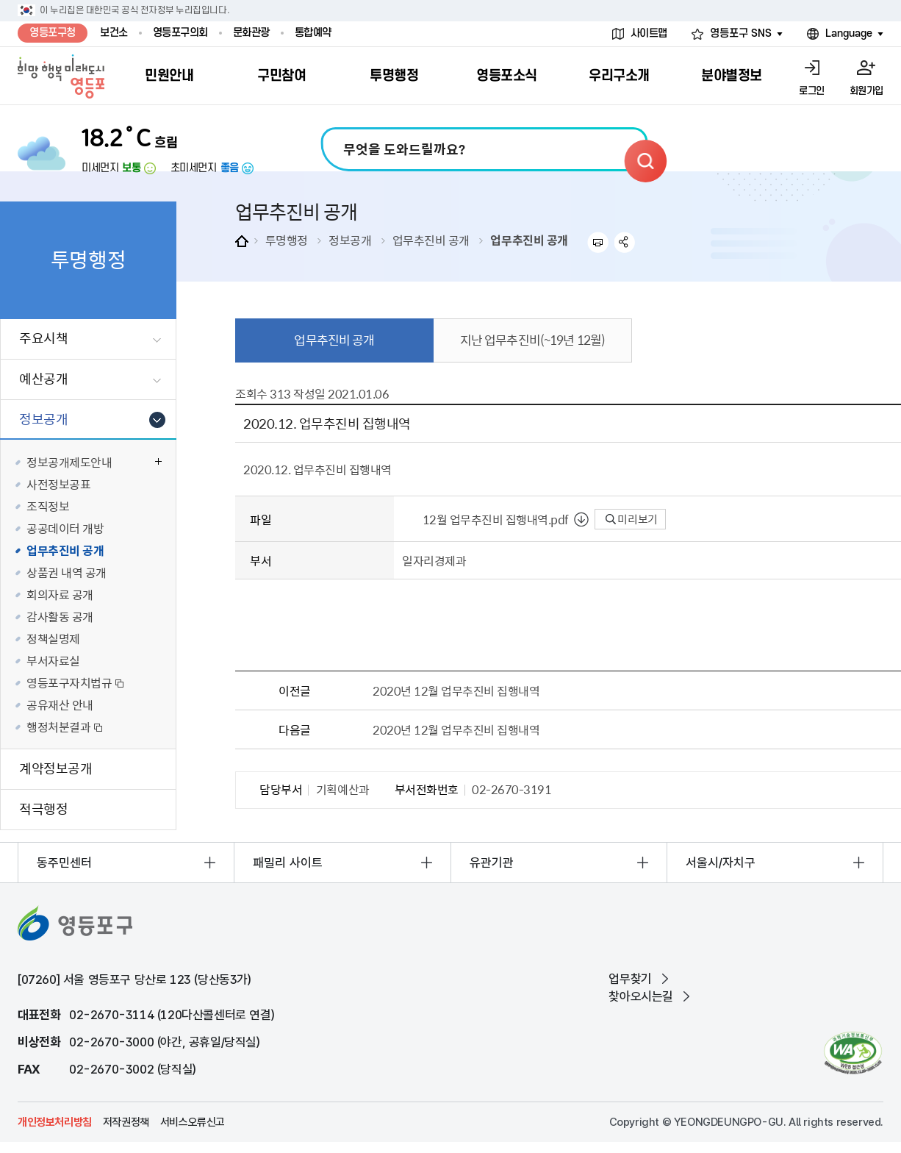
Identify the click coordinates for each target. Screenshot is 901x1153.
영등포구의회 (180, 32)
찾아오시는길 (641, 996)
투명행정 (286, 240)
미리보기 (632, 519)
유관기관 (492, 862)
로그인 (812, 90)
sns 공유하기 (625, 242)
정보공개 (350, 240)
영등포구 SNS (741, 33)
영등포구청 (52, 32)
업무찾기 (630, 978)
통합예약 (313, 32)
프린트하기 (598, 242)
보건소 (114, 32)
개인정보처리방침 (55, 1122)
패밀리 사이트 (288, 862)
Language (848, 33)
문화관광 (251, 32)
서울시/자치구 (720, 862)
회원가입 (866, 90)
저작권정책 (126, 1122)
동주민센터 (64, 862)
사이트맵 (649, 33)
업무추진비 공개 (431, 240)
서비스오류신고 (192, 1122)
